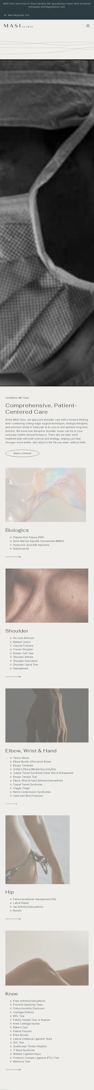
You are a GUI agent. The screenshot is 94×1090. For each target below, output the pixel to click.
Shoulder (17, 631)
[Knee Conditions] (47, 958)
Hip (9, 892)
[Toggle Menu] (88, 25)
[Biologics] (45, 495)
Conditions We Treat (17, 397)
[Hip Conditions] (37, 849)
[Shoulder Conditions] (47, 596)
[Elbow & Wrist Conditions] (11, 803)
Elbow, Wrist (21, 751)
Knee (11, 994)
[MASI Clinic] (18, 26)
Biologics (17, 530)
